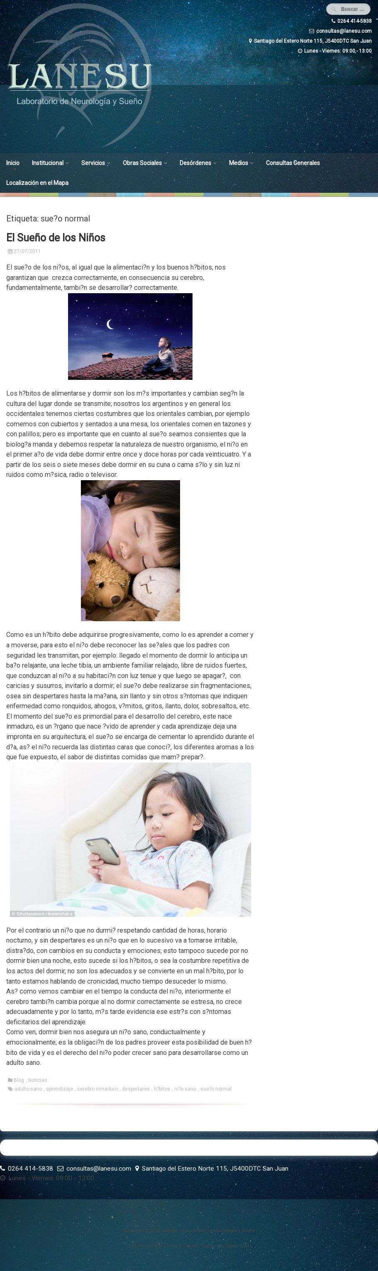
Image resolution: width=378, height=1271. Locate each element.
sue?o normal (216, 1089)
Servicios (93, 163)
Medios (238, 163)
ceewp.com (237, 1246)
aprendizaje (59, 1089)
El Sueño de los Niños (55, 238)
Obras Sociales (142, 163)
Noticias (37, 1080)
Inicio (13, 163)
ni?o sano (185, 1089)
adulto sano (28, 1089)
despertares (136, 1089)
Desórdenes (195, 163)
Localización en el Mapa (37, 183)
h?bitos (162, 1089)
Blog (19, 1080)
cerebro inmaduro (97, 1089)
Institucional (47, 163)
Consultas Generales (293, 163)
